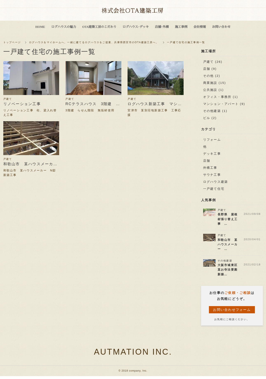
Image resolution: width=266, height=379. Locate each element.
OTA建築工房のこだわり (99, 26)
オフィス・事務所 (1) (220, 97)
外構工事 (210, 168)
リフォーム (212, 139)
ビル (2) (210, 118)
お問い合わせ (221, 26)
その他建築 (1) (215, 111)
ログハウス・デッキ (136, 26)
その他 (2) (211, 75)
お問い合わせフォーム (232, 309)
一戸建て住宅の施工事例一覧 (186, 42)
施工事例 (181, 26)
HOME (40, 26)
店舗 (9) (210, 68)
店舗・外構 (162, 26)
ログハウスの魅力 (63, 26)
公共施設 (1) (213, 89)
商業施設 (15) (214, 82)
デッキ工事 (212, 154)
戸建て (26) (213, 61)
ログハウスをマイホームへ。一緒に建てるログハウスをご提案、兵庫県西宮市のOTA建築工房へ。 (94, 42)
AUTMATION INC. (133, 351)
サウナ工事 (212, 175)
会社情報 (199, 26)
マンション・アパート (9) (224, 104)
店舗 (206, 161)
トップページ (12, 42)
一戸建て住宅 (214, 189)
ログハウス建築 (215, 182)
